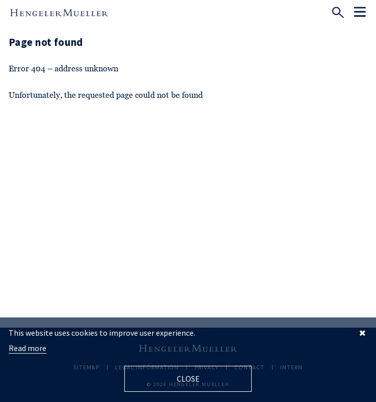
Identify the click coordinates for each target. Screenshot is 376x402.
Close (188, 378)
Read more (27, 348)
